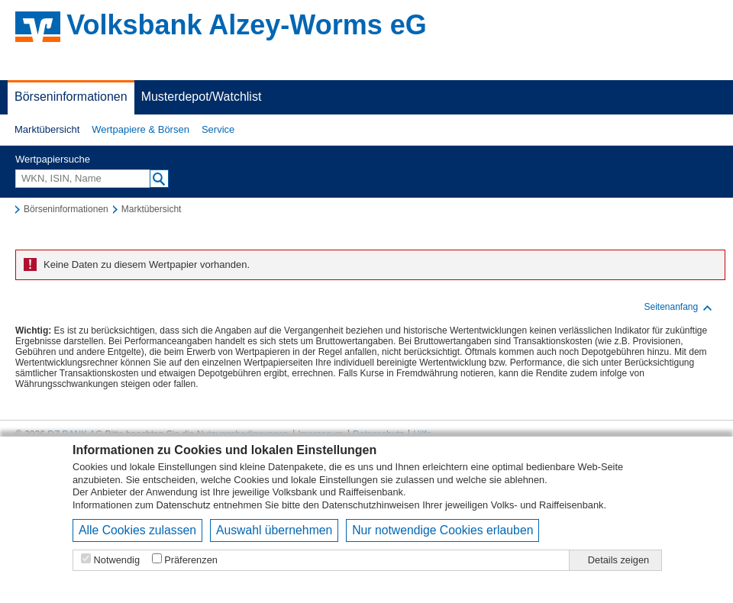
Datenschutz (184, 505)
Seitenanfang (678, 308)
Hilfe (422, 434)
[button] (47, 129)
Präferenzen (191, 560)
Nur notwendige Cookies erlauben (442, 530)
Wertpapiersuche (52, 159)
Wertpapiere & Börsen (140, 129)
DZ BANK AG (74, 434)
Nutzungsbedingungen (243, 434)
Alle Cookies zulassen (137, 530)
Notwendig (117, 560)
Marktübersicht (47, 129)
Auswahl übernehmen (274, 530)
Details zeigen (618, 560)
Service (218, 129)
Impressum (320, 434)
